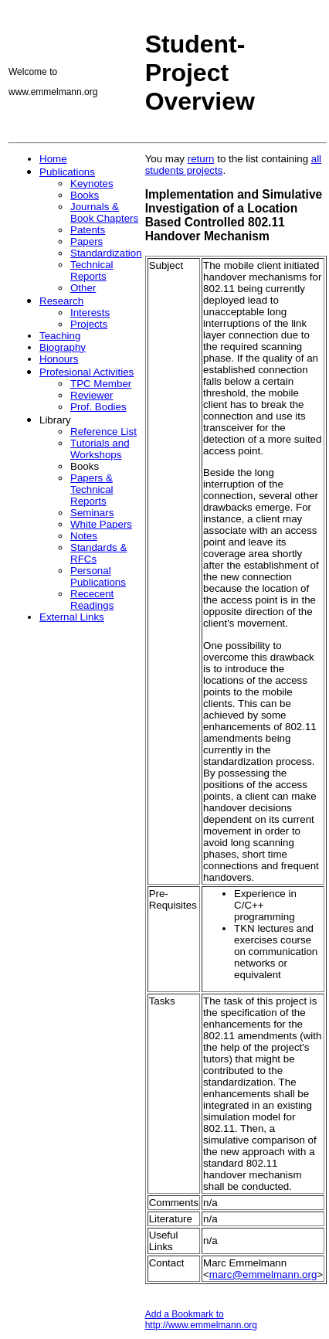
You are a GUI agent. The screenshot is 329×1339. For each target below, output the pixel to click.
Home (53, 159)
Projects (88, 324)
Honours (58, 359)
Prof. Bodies (98, 407)
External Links (71, 617)
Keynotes (92, 183)
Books (84, 195)
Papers (86, 241)
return (201, 159)
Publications (67, 172)
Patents (87, 230)
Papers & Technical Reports (92, 489)
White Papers (101, 524)
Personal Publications (98, 576)
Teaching (59, 336)
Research (61, 301)
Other (83, 288)
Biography (62, 347)
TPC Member (100, 383)
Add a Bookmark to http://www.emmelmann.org (201, 1320)
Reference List (103, 431)
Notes (83, 536)
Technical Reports (92, 270)
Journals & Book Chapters (104, 212)
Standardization (106, 253)
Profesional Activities (86, 372)
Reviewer (92, 395)
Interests (90, 312)
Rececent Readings (92, 599)
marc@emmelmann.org (263, 1274)
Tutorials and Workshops (100, 448)
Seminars (92, 512)
